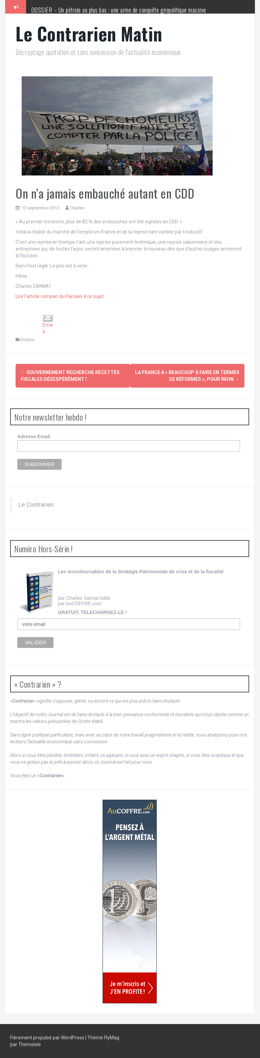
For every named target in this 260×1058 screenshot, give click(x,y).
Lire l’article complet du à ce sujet (60, 296)
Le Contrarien (36, 504)
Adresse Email (33, 436)
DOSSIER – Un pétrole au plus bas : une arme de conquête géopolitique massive (118, 9)
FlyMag (111, 1037)
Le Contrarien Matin (89, 33)
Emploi (27, 339)
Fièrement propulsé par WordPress (47, 1037)
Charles (77, 207)
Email (48, 324)
